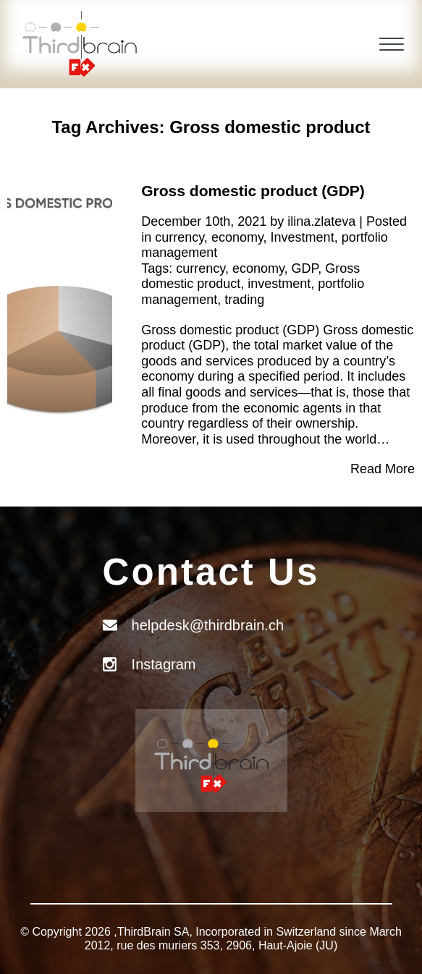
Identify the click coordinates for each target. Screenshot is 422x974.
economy (237, 237)
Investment (302, 237)
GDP (305, 268)
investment (279, 283)
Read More (382, 469)
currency (179, 237)
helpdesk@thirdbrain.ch (208, 625)
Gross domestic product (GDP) (253, 190)
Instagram (164, 664)
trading (244, 299)
